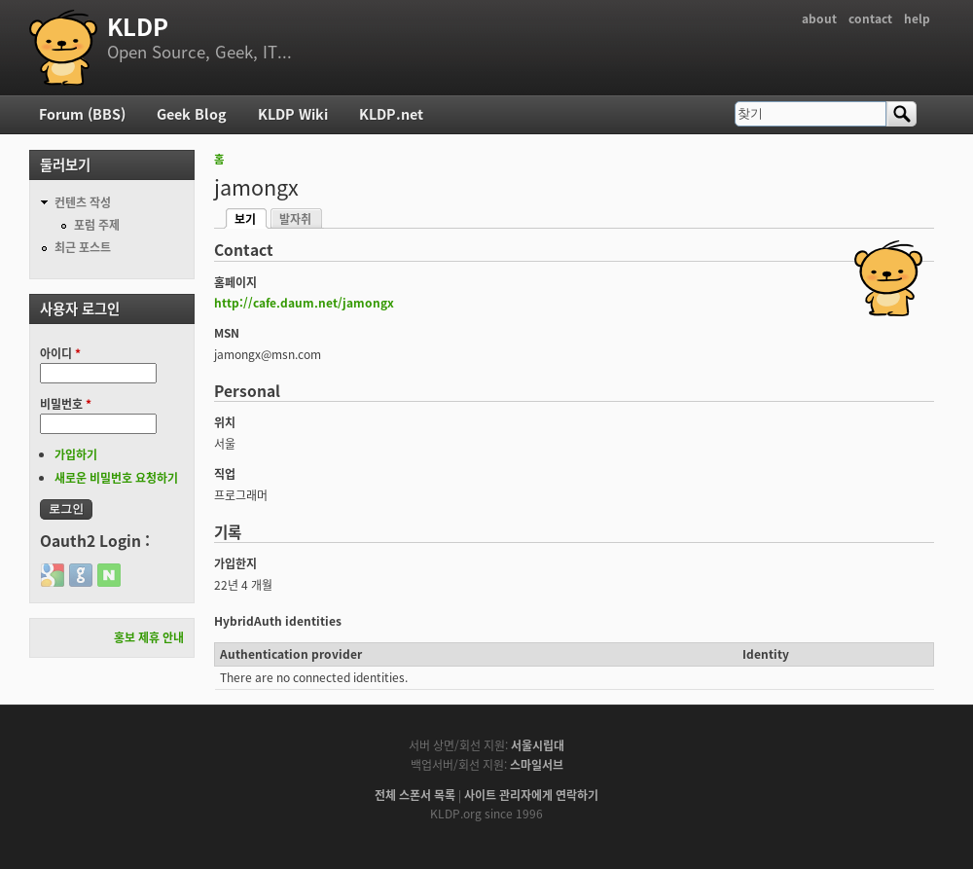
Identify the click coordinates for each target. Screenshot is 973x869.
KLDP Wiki (293, 114)
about (819, 18)
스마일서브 (536, 765)
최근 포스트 (82, 247)
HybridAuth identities (278, 621)
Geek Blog (192, 114)
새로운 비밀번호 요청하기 (116, 478)
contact (870, 18)
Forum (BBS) (82, 114)
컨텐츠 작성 (82, 202)
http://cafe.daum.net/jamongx (304, 302)
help (917, 18)
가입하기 (75, 454)
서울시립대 (537, 745)
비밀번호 (65, 404)
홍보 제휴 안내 (149, 637)
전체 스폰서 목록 (415, 795)
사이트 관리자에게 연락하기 (531, 795)
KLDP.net (391, 114)
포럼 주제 (97, 225)
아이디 (60, 353)
